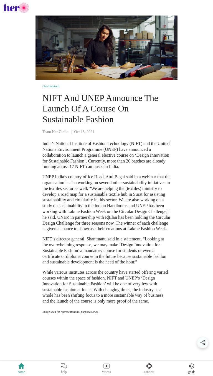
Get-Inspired (50, 86)
